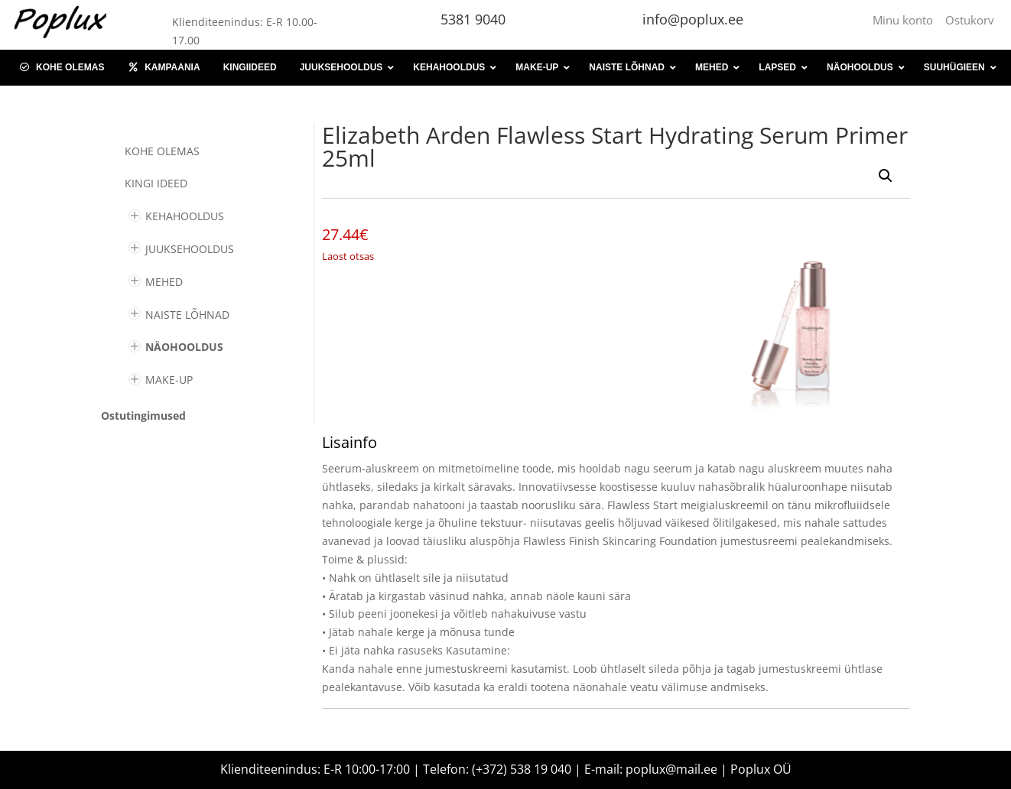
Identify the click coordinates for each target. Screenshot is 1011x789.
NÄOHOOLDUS (184, 346)
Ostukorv (969, 20)
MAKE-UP (169, 379)
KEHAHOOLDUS (184, 216)
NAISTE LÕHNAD (187, 314)
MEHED (164, 281)
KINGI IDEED (156, 183)
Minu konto (906, 20)
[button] (885, 176)
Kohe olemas (162, 151)
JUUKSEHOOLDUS (189, 249)
